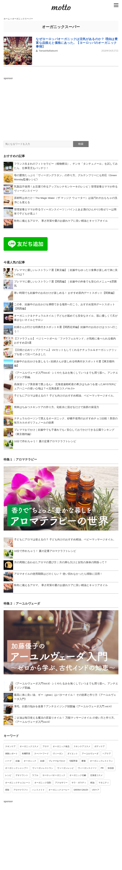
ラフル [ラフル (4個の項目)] (35, 775)
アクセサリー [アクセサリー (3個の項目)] (61, 782)
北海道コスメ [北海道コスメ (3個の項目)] (96, 775)
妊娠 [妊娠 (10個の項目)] (18, 761)
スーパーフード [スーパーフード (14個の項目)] (41, 753)
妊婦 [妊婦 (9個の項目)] (42, 761)
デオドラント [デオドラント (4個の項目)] (22, 775)
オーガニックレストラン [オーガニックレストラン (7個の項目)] (101, 761)
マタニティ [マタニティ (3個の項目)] (103, 782)
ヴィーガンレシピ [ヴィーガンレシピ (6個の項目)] (65, 768)
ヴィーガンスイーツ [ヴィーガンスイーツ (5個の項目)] (87, 768)
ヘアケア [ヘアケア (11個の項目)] (106, 753)
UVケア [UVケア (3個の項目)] (95, 790)
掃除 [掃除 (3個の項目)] (7, 790)
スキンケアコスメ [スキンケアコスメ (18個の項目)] (82, 746)
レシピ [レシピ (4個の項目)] (8, 775)
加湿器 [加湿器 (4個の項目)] (111, 768)
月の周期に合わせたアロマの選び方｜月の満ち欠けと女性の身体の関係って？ (60, 562)
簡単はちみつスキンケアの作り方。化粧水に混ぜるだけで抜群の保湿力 (56, 407)
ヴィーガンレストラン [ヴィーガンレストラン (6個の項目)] (42, 768)
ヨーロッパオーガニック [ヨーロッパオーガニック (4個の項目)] (53, 775)
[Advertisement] (61, 106)
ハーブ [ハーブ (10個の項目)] (8, 761)
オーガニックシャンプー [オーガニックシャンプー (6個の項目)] (16, 768)
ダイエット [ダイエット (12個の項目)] (72, 753)
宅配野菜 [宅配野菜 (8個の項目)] (73, 761)
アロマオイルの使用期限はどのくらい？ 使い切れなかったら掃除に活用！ (58, 573)
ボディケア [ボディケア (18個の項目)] (99, 746)
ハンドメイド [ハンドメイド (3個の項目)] (38, 790)
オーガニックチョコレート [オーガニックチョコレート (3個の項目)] (17, 782)
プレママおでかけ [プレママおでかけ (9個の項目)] (57, 761)
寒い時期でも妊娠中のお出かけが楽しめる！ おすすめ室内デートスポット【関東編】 (65, 293)
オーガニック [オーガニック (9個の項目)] (30, 761)
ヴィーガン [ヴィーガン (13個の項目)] (58, 753)
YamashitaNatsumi (48, 50)
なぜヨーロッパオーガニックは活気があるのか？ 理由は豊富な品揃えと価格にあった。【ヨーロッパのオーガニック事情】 (77, 42)
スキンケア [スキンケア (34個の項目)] (10, 746)
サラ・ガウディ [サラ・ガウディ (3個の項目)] (79, 782)
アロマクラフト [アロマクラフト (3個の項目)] (20, 790)
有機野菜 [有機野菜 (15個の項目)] (26, 753)
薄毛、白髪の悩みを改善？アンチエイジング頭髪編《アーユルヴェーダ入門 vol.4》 (63, 706)
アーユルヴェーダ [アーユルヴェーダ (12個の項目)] (90, 753)
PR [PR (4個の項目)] (102, 768)
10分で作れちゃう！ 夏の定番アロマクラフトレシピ (45, 441)
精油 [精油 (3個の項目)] (92, 782)
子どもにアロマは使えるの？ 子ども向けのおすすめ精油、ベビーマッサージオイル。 (65, 395)
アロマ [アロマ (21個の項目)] (46, 746)
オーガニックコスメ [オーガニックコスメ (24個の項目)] (29, 746)
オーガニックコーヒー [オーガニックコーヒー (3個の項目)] (59, 790)
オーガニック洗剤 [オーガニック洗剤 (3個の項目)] (42, 782)
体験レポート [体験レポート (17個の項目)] (11, 753)
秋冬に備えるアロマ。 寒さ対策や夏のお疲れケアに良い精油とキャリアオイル (61, 220)
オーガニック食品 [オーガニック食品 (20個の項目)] (61, 746)
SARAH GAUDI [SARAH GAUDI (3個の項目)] (81, 790)
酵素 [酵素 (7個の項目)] (84, 761)
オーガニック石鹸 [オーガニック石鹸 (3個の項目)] (77, 775)
